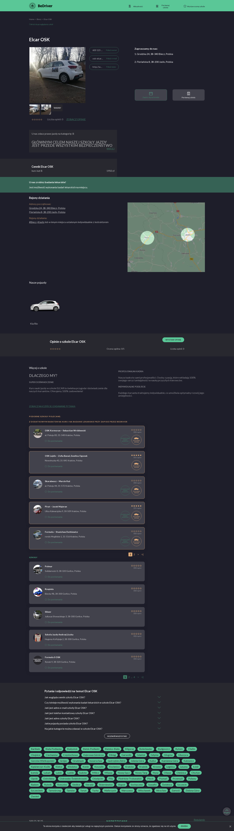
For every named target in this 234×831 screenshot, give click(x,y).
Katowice (189, 761)
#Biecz (33, 222)
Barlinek (35, 749)
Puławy (192, 778)
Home (31, 19)
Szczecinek (37, 790)
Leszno (184, 766)
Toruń (83, 790)
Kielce (59, 766)
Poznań (163, 778)
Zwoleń (35, 796)
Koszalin (99, 766)
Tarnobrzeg (54, 790)
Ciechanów (52, 755)
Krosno (157, 766)
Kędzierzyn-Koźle (40, 766)
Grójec (63, 761)
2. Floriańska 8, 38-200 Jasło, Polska (153, 61)
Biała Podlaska (53, 749)
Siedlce (76, 784)
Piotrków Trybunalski (130, 778)
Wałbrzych (110, 790)
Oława (167, 772)
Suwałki (152, 784)
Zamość (176, 790)
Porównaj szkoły (188, 95)
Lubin (59, 772)
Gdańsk (141, 755)
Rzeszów (62, 784)
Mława (108, 772)
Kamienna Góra (170, 761)
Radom (35, 784)
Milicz (95, 772)
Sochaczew (137, 784)
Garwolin (126, 755)
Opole (34, 778)
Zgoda (184, 826)
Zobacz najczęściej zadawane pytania (52, 406)
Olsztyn (195, 772)
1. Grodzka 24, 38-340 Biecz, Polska (153, 53)
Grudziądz (78, 761)
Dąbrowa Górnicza (93, 755)
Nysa (155, 772)
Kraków (129, 766)
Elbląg (112, 755)
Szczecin (182, 784)
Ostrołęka (48, 778)
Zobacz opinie (76, 119)
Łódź (195, 766)
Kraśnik (143, 766)
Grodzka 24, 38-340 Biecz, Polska (47, 207)
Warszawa (127, 790)
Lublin (70, 772)
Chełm (191, 749)
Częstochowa (70, 755)
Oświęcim (97, 778)
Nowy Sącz (124, 772)
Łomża (34, 772)
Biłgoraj (129, 749)
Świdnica (167, 784)
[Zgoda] (230, 826)
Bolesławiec (145, 749)
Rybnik (48, 784)
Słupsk (121, 784)
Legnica (170, 766)
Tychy (95, 790)
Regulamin (199, 819)
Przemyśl (178, 778)
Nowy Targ (141, 772)
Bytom (179, 749)
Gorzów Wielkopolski (42, 761)
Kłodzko (72, 766)
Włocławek (144, 790)
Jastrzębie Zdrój (116, 761)
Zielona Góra (192, 790)
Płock (150, 778)
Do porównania (53, 441)
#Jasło (40, 222)
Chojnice (35, 755)
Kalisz (153, 761)
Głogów (168, 755)
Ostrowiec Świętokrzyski (73, 778)
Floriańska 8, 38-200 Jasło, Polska (47, 211)
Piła (111, 778)
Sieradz (89, 784)
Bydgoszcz (164, 749)
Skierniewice (106, 784)
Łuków (83, 772)
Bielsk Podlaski (91, 749)
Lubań (47, 772)
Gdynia (154, 755)
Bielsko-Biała (112, 749)
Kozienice (114, 766)
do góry (227, 812)
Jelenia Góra (137, 761)
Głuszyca (183, 755)
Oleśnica (181, 772)
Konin (86, 766)
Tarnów (71, 790)
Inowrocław (95, 761)
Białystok (72, 749)
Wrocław (161, 790)
